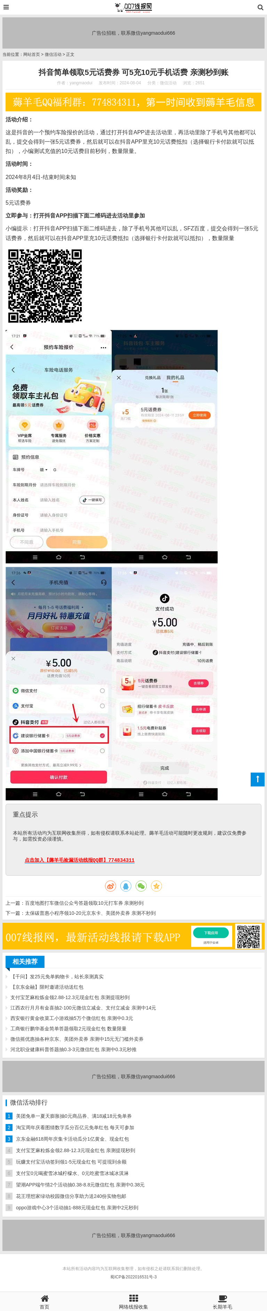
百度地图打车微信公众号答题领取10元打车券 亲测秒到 (84, 903)
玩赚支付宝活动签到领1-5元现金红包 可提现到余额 (71, 1162)
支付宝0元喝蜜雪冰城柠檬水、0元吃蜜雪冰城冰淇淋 (72, 1173)
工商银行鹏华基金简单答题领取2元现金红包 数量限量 (68, 1028)
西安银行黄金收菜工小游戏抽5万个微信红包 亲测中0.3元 (71, 1018)
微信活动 (53, 54)
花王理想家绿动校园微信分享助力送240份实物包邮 (71, 1196)
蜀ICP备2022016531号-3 (133, 1277)
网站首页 (31, 54)
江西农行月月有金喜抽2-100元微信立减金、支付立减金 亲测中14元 (83, 1008)
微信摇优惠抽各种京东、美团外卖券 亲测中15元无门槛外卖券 (77, 1039)
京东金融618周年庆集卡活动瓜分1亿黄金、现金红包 (72, 1139)
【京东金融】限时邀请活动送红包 (46, 987)
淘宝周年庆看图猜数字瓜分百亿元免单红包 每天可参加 (75, 1127)
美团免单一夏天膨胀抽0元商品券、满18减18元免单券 (74, 1116)
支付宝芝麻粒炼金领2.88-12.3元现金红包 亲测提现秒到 (70, 997)
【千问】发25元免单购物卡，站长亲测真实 (57, 976)
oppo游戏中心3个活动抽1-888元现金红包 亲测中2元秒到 (77, 1207)
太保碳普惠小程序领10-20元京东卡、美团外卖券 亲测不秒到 (90, 913)
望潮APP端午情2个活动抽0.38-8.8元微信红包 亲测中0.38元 (80, 1184)
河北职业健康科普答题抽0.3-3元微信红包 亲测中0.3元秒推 (73, 1049)
